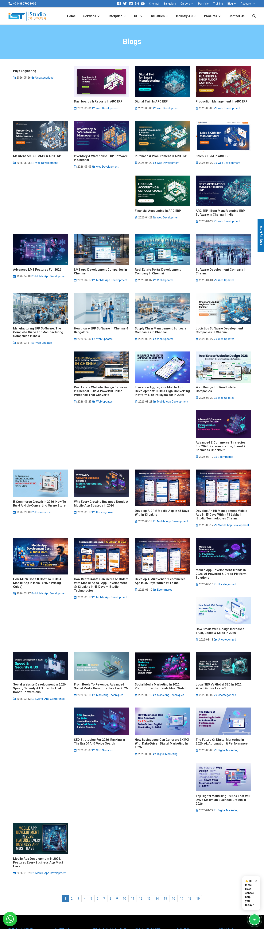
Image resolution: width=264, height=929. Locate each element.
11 (132, 800)
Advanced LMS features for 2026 (159, 246)
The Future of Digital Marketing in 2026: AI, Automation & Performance (100, 749)
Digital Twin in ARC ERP (151, 101)
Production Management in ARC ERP (221, 101)
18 (190, 800)
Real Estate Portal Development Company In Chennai (36, 320)
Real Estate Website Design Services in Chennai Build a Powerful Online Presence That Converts (161, 394)
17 (181, 800)
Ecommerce (103, 473)
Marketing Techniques (48, 686)
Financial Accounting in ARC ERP (36, 245)
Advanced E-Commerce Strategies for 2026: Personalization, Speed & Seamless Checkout (99, 462)
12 (140, 800)
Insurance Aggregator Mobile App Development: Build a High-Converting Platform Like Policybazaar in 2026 (223, 394)
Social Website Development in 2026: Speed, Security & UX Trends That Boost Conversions (222, 607)
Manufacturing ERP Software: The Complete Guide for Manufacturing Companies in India (160, 322)
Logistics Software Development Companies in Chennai (97, 392)
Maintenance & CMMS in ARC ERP (37, 173)
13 (149, 800)
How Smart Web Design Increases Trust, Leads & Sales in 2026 (159, 605)
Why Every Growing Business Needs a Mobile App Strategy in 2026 (223, 461)
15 (165, 800)
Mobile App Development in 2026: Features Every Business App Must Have (221, 754)
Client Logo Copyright (133, 921)
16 (173, 800)
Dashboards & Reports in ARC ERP (98, 101)
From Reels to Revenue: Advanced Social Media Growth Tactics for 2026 (40, 677)
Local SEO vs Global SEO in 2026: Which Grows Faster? (158, 677)
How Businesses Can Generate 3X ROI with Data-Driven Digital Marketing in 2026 (40, 751)
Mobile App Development (172, 253)
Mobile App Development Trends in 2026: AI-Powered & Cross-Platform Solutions (99, 607)
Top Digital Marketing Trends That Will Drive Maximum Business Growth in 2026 (162, 752)
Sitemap (225, 921)
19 (198, 800)
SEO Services (226, 686)
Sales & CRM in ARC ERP (213, 173)
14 (157, 800)
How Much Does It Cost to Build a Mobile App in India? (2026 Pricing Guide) (159, 544)
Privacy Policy (208, 921)
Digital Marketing (45, 762)
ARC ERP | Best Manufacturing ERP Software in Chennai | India (98, 247)
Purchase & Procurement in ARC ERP (161, 173)
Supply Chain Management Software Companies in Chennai (39, 392)
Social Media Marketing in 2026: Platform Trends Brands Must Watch (100, 677)
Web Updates (43, 328)
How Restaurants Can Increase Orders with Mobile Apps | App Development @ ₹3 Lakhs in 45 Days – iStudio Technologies (223, 545)
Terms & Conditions (182, 921)
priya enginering (24, 71)
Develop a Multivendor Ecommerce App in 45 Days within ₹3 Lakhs (38, 614)
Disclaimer (158, 921)
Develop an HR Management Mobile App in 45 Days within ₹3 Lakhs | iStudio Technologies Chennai (100, 544)
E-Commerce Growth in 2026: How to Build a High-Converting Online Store (161, 461)
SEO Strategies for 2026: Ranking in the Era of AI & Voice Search (221, 677)
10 (124, 800)
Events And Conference (232, 617)
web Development (107, 108)
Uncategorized (44, 77)
